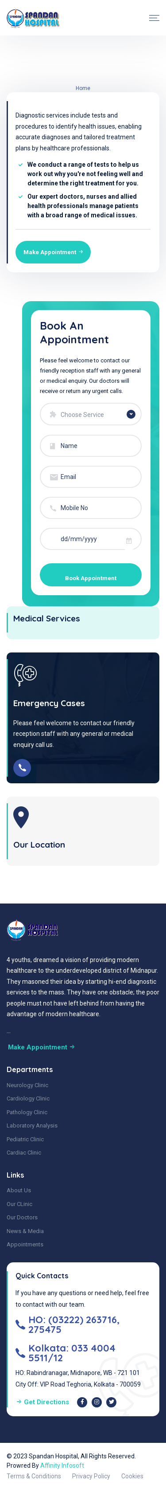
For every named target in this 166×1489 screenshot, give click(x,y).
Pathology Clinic (27, 1110)
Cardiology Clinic (28, 1096)
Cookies (132, 1473)
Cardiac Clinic (24, 1150)
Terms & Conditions (34, 1473)
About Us (19, 1188)
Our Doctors (22, 1215)
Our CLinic (19, 1202)
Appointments (25, 1242)
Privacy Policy (91, 1473)
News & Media (25, 1229)
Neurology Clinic (27, 1083)
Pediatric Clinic (25, 1137)
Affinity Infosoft (62, 1463)
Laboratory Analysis (32, 1123)
